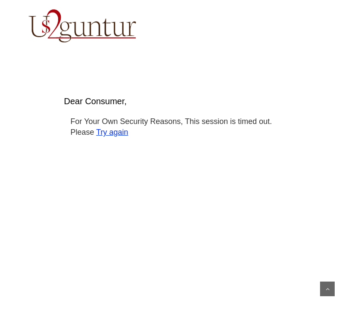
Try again (112, 132)
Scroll (327, 289)
